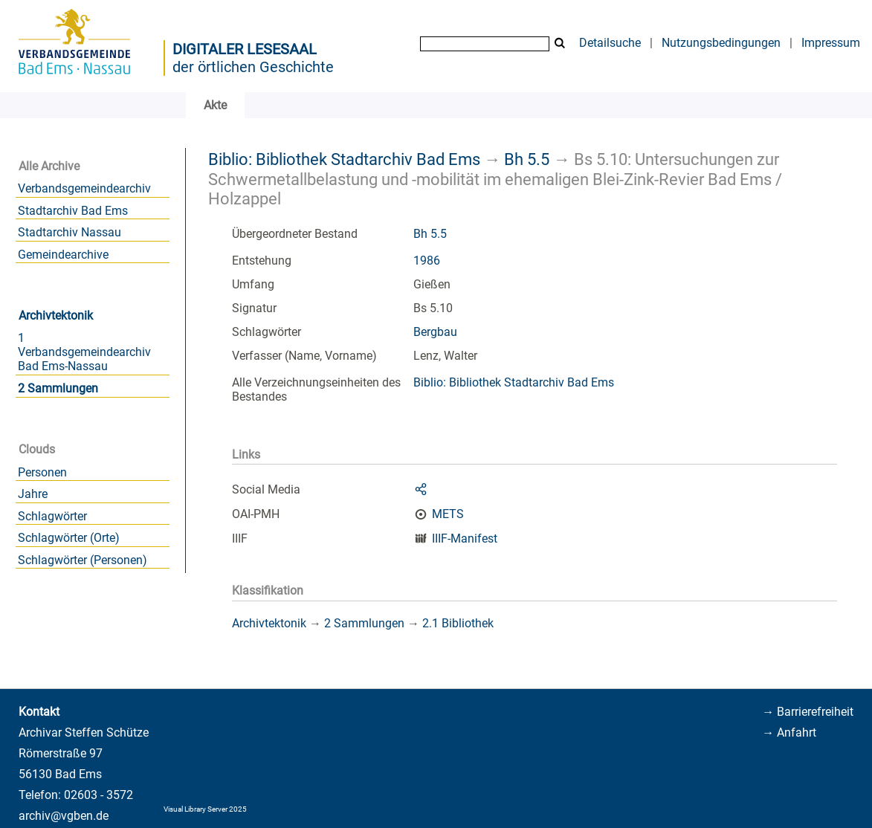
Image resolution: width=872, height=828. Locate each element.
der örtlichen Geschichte (253, 67)
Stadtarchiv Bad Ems (73, 211)
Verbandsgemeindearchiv (84, 188)
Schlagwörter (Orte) (69, 538)
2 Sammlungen (58, 388)
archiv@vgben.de (64, 816)
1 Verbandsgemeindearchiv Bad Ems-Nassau (84, 352)
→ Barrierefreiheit (807, 712)
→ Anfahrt (789, 732)
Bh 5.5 (526, 159)
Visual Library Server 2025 (205, 809)
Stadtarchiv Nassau (69, 232)
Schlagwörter (52, 516)
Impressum (830, 43)
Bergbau (435, 332)
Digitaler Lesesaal (244, 49)
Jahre (33, 494)
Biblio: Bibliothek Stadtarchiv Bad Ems (344, 159)
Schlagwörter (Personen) (82, 560)
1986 (426, 260)
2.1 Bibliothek (458, 623)
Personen (42, 472)
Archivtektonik (56, 315)
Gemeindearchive (63, 255)
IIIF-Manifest (464, 538)
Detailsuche (610, 43)
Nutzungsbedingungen (721, 43)
